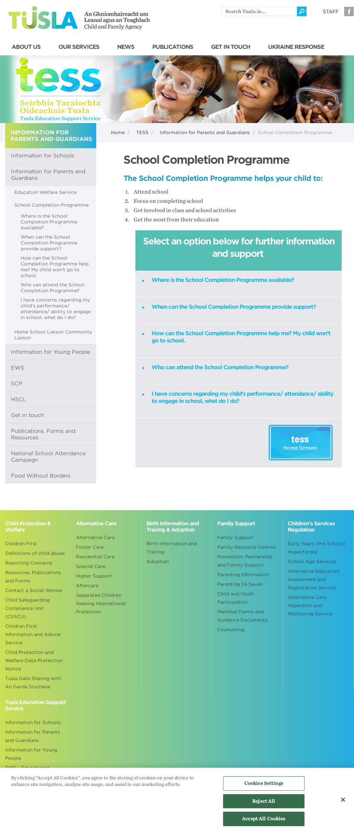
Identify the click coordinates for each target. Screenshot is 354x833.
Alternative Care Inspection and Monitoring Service (310, 605)
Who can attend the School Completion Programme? (53, 287)
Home (118, 132)
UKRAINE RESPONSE (296, 47)
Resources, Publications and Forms (33, 576)
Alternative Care (95, 537)
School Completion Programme (51, 205)
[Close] (343, 803)
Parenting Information (243, 574)
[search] (259, 11)
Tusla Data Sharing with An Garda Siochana (33, 682)
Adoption (157, 561)
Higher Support (94, 576)
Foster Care (90, 547)
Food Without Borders (40, 476)
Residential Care (95, 556)
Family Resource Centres (246, 547)
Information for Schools (42, 156)
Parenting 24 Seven (240, 584)
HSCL (18, 399)
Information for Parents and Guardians (205, 132)
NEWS (125, 47)
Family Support (235, 537)
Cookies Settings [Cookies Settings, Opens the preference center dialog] (263, 787)
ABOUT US (26, 47)
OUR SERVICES (78, 47)
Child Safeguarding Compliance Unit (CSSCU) (27, 608)
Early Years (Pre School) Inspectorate (316, 548)
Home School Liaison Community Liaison (53, 334)
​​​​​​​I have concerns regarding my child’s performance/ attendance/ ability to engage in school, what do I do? (56, 308)
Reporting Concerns (28, 563)
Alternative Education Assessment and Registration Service (313, 579)
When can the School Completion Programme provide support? (49, 242)
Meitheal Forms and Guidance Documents (242, 616)
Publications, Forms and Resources (43, 434)
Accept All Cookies (263, 822)
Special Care (91, 566)
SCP (16, 384)
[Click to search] (302, 11)
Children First (21, 543)
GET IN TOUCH (230, 47)
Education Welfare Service (45, 192)
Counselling (230, 629)
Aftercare (87, 585)
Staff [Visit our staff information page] (331, 11)
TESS (142, 132)
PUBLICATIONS (172, 47)
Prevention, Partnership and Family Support (244, 561)
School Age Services (312, 561)
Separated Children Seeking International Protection (101, 603)
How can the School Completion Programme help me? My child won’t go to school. (55, 266)
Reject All (263, 804)
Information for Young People (50, 352)
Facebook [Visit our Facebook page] (349, 11)
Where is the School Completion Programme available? (49, 221)
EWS (17, 368)
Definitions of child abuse (35, 553)
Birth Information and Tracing (171, 548)
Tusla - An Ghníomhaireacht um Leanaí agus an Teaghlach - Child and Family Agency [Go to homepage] (79, 18)
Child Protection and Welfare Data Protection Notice (34, 660)
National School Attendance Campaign (48, 456)
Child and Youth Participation (235, 598)
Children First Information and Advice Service (32, 634)
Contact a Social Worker (34, 590)
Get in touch (27, 415)
